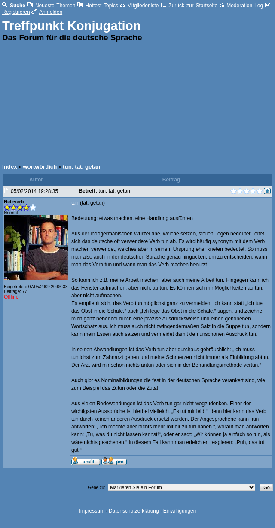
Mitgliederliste (139, 6)
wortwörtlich (40, 166)
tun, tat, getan (81, 166)
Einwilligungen (179, 511)
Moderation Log (241, 6)
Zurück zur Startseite (189, 6)
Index (9, 166)
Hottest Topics (97, 6)
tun (75, 203)
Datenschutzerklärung (134, 511)
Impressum (91, 511)
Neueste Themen (51, 6)
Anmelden (46, 12)
